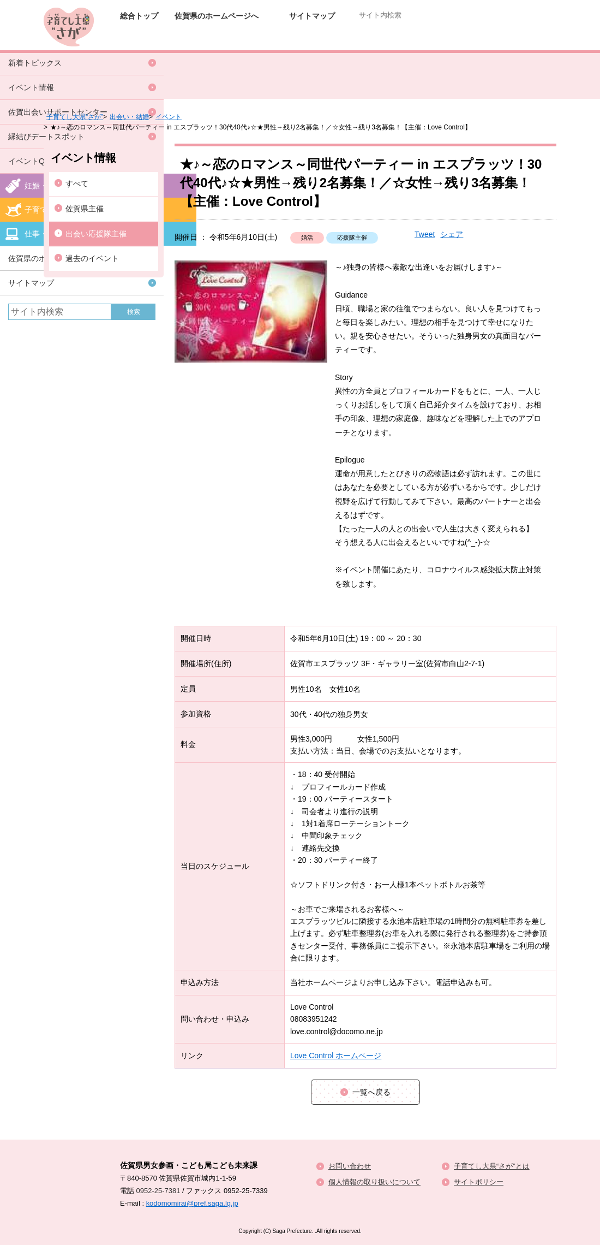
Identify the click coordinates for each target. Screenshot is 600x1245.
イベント (168, 117)
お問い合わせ (349, 1166)
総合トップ (139, 15)
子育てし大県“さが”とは (492, 1166)
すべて (76, 183)
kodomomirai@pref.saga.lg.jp (192, 1203)
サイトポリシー (478, 1181)
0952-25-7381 (158, 1191)
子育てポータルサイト (390, 39)
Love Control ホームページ (335, 1055)
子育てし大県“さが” (74, 117)
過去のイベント (92, 258)
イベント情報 (31, 87)
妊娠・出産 (280, 39)
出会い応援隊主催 (96, 233)
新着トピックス (35, 62)
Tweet (425, 234)
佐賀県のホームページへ (217, 15)
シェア (451, 234)
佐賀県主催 (84, 208)
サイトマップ (312, 15)
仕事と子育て (500, 39)
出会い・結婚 (129, 117)
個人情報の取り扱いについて (374, 1181)
